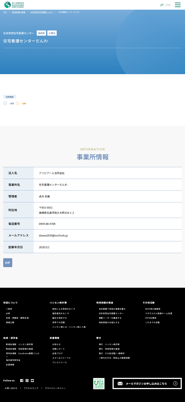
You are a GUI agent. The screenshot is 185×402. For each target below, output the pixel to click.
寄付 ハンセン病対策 (109, 344)
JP (162, 4)
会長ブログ (57, 353)
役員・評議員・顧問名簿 (17, 317)
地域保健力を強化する (109, 322)
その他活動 (149, 302)
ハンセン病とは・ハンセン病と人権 (68, 326)
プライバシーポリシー (55, 388)
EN (168, 4)
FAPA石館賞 (151, 317)
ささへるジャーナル (61, 357)
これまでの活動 (152, 322)
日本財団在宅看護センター (41, 12)
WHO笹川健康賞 (153, 308)
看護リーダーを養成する (110, 317)
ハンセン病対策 (58, 302)
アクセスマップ (31, 388)
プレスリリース (59, 362)
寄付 (98, 337)
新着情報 (54, 337)
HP (7, 262)
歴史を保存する (59, 317)
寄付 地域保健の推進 (109, 348)
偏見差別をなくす (60, 313)
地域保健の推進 (18, 12)
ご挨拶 (9, 308)
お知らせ (56, 344)
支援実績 (10, 364)
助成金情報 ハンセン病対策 (19, 344)
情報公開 (10, 322)
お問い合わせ (11, 388)
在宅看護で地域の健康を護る (112, 308)
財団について (10, 302)
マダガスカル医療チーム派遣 (158, 313)
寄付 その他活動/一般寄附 (112, 353)
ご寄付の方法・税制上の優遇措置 (114, 357)
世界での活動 (58, 322)
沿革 (8, 313)
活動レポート (58, 348)
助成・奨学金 (10, 337)
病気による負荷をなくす (63, 308)
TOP (5, 12)
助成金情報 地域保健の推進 (19, 348)
